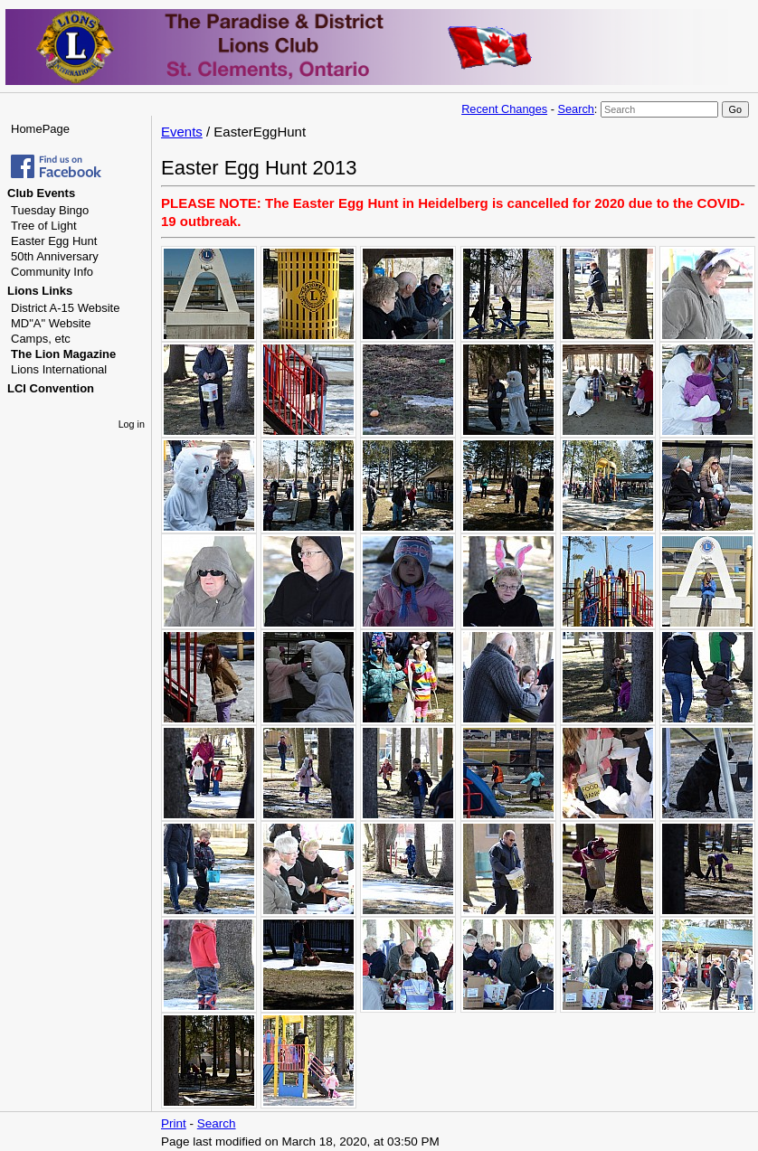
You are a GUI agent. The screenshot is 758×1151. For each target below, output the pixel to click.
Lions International (59, 369)
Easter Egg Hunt (54, 241)
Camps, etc (41, 338)
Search (575, 109)
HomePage (40, 129)
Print (173, 1123)
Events (182, 131)
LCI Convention (50, 388)
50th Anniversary (55, 256)
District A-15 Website (65, 308)
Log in (131, 424)
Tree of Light (44, 225)
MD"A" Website (50, 323)
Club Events (41, 193)
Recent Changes (504, 109)
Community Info (52, 271)
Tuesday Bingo (50, 210)
